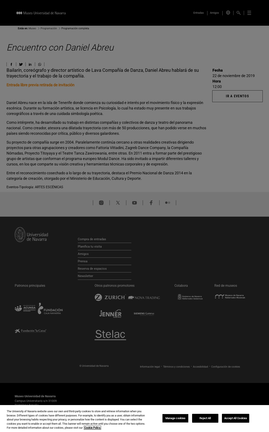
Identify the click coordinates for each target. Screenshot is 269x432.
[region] (134, 418)
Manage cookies (175, 418)
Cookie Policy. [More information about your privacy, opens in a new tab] (92, 427)
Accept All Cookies (235, 418)
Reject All (205, 418)
